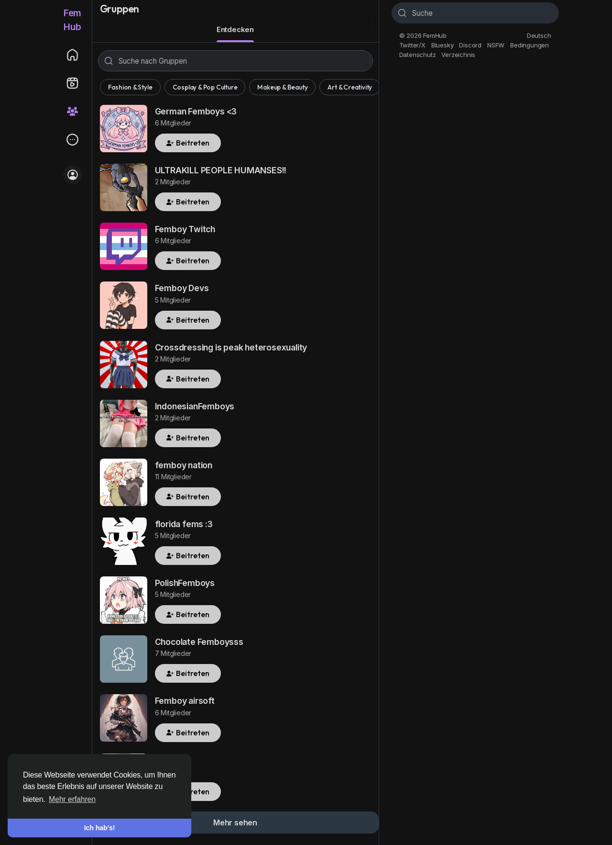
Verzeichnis (458, 54)
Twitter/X (412, 45)
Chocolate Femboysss (199, 642)
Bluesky (442, 45)
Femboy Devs (182, 288)
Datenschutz (417, 54)
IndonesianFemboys (195, 406)
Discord (470, 45)
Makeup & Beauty (282, 87)
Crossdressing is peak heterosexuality (231, 347)
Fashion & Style (130, 87)
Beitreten (187, 142)
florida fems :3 (184, 524)
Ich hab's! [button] (99, 828)
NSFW (495, 45)
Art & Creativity (350, 87)
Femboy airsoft (185, 701)
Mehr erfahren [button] (72, 799)
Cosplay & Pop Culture (205, 87)
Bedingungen (529, 45)
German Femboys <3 (196, 111)
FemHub (72, 20)
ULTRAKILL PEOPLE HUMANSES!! (221, 170)
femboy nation (183, 465)
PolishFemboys (185, 583)
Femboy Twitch (185, 229)
